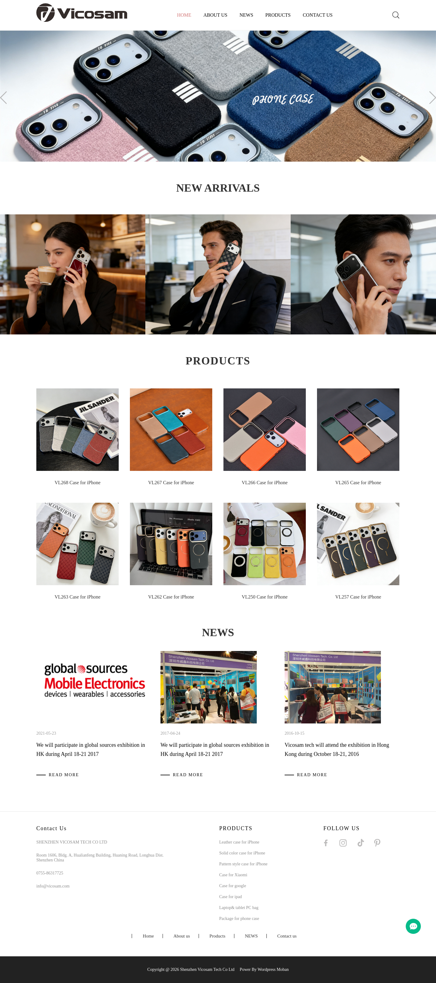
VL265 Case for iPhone (358, 482)
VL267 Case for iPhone (171, 482)
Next (432, 97)
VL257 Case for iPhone (358, 596)
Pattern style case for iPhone (243, 864)
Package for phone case (239, 918)
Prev (3, 97)
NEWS (246, 15)
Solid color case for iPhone (242, 853)
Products (278, 15)
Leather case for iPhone (239, 842)
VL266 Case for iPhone (265, 482)
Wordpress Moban (273, 969)
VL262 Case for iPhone (171, 596)
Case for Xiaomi (233, 875)
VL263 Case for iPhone (77, 596)
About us (215, 15)
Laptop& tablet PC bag (238, 907)
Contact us (317, 15)
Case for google (232, 886)
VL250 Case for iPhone (265, 596)
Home (184, 15)
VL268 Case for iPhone (77, 482)
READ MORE (64, 775)
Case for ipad (230, 896)
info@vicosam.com (53, 886)
